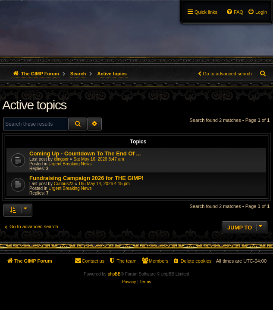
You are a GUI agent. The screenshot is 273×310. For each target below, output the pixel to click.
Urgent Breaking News (69, 163)
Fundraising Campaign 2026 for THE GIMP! (86, 178)
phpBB (114, 274)
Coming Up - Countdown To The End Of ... (85, 153)
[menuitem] (257, 12)
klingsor (61, 159)
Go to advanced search (227, 73)
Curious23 (64, 183)
